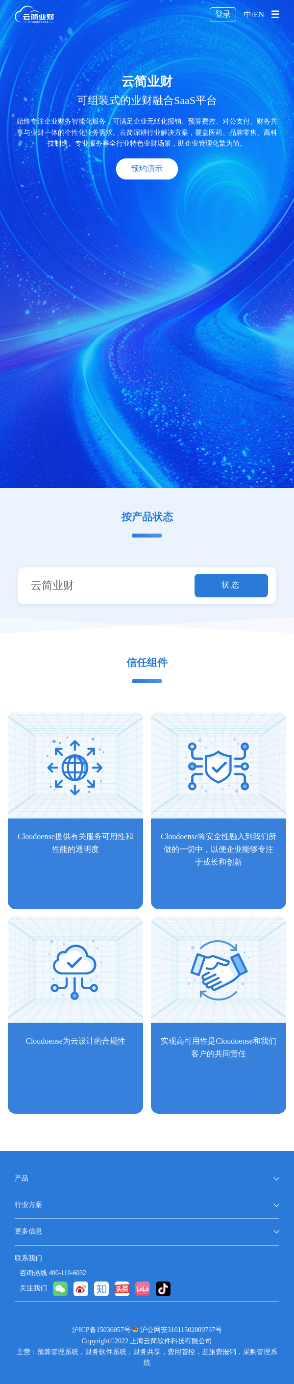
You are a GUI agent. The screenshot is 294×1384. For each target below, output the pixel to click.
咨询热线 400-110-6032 (53, 1273)
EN (259, 15)
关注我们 (33, 1288)
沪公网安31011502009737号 (181, 1330)
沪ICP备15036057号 (101, 1330)
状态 (231, 585)
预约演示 (147, 169)
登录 (223, 14)
